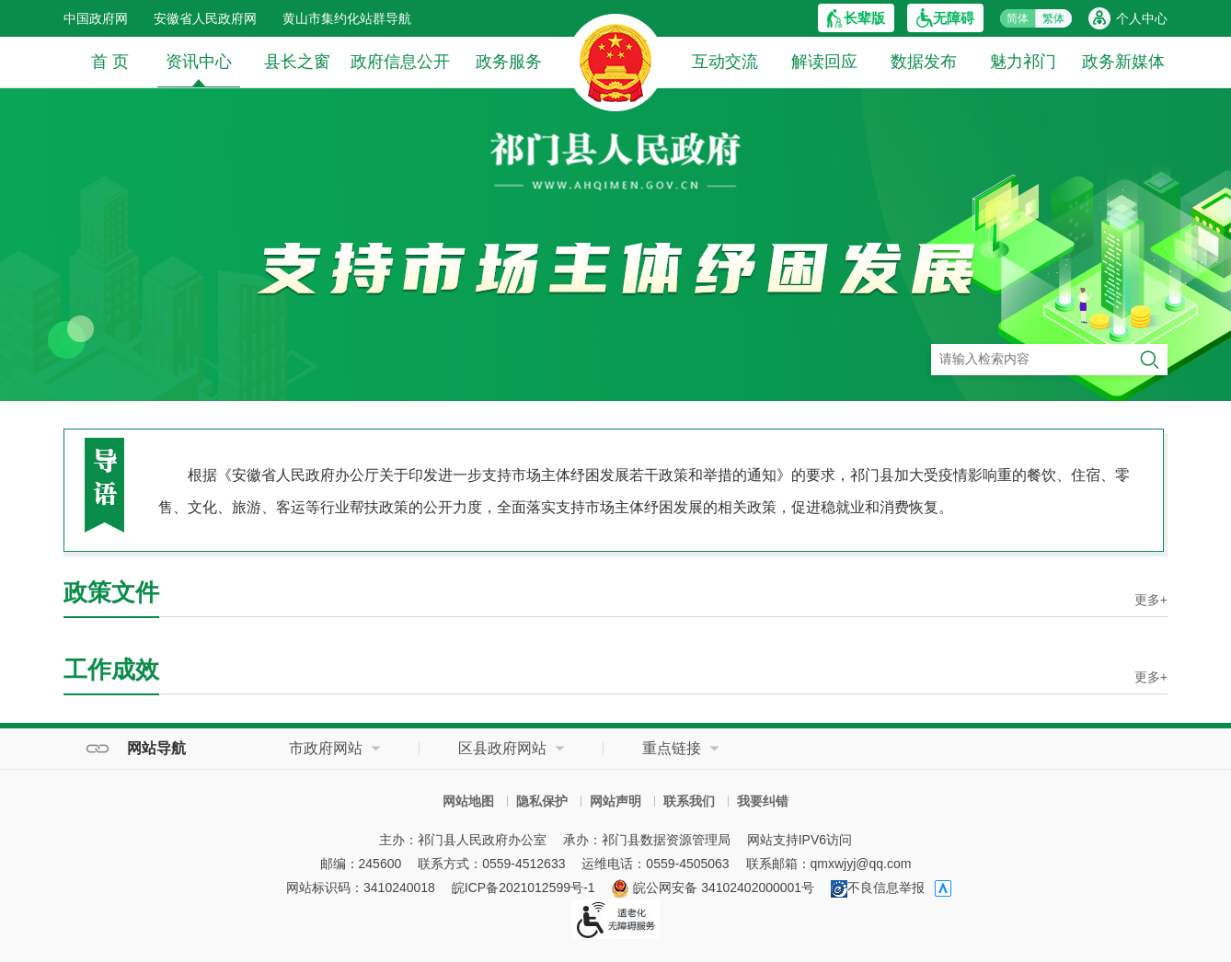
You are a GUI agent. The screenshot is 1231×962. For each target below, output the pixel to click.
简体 (1018, 18)
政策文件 (111, 592)
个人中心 (1142, 18)
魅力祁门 (1023, 61)
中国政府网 (95, 18)
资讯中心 (199, 69)
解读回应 (824, 61)
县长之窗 (297, 61)
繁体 (1053, 18)
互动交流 (725, 61)
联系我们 (689, 801)
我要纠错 (762, 801)
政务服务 (509, 61)
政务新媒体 (1123, 61)
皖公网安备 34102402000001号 (712, 887)
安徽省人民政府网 (205, 18)
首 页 (110, 61)
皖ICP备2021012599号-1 (523, 887)
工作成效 (111, 669)
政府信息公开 (400, 61)
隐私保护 (542, 801)
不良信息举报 (878, 887)
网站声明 (615, 801)
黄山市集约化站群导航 (346, 18)
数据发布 (924, 61)
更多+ (1151, 599)
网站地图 (468, 801)
